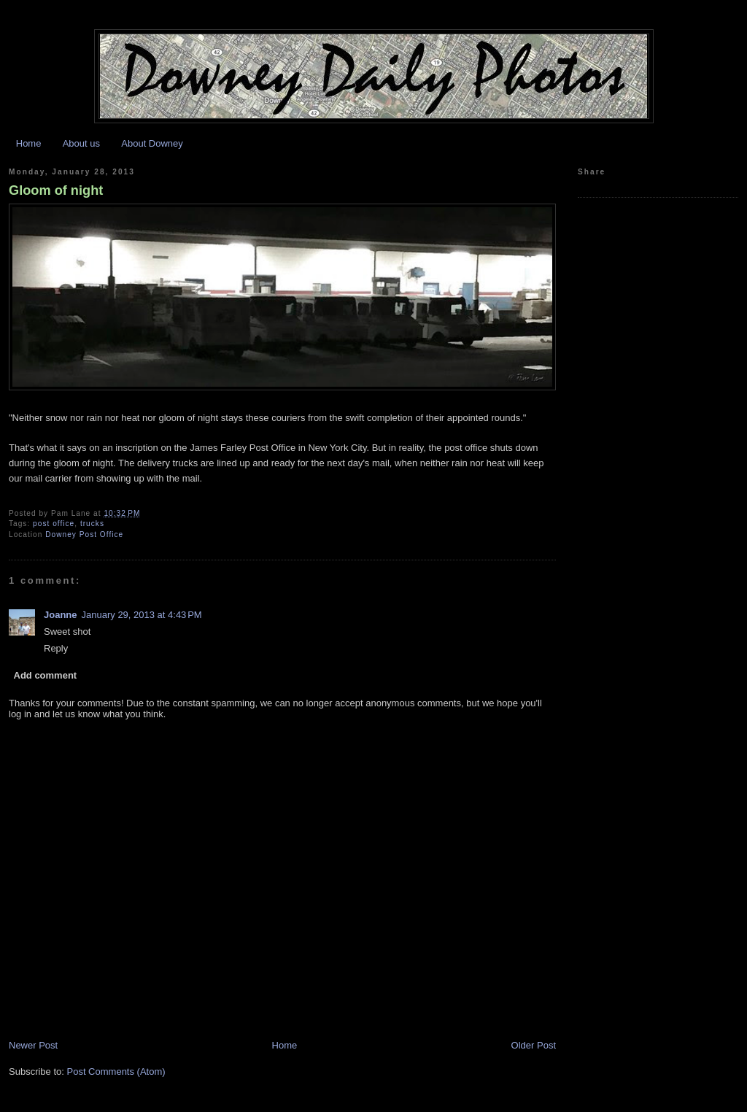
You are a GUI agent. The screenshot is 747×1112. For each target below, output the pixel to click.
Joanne (60, 614)
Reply (56, 648)
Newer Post (33, 1045)
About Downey (152, 143)
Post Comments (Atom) (116, 1071)
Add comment (45, 675)
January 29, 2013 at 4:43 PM (142, 614)
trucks (92, 524)
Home (29, 143)
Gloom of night (56, 190)
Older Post (533, 1045)
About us (81, 143)
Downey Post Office (84, 534)
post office (53, 524)
